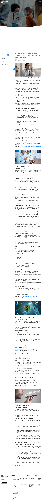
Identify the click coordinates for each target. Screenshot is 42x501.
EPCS (23, 479)
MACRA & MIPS (23, 480)
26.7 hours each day (37, 77)
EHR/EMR (3, 60)
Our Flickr (39, 484)
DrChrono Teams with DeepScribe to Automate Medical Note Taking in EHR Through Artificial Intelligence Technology (26, 298)
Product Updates (5, 64)
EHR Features (15, 488)
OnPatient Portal (23, 484)
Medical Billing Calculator (31, 480)
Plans (15, 487)
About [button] (36, 475)
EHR (15, 478)
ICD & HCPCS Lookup (31, 484)
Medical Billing (15, 480)
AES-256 (33, 345)
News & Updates (39, 478)
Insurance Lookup (31, 483)
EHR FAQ (31, 479)
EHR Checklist (23, 477)
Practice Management (15, 479)
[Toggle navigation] (40, 1)
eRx (15, 486)
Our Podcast (31, 486)
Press (3, 67)
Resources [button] (28, 475)
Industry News (4, 66)
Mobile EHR (15, 485)
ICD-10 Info (23, 483)
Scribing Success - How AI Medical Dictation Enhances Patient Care (28, 55)
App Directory (31, 485)
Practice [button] (20, 475)
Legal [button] (12, 495)
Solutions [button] (13, 475)
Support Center (31, 477)
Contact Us (39, 480)
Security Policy (15, 493)
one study (22, 219)
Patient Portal (15, 484)
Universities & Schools (15, 492)
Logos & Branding (39, 483)
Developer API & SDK (31, 478)
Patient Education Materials (15, 491)
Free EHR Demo (15, 477)
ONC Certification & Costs (23, 478)
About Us (39, 477)
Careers (39, 479)
